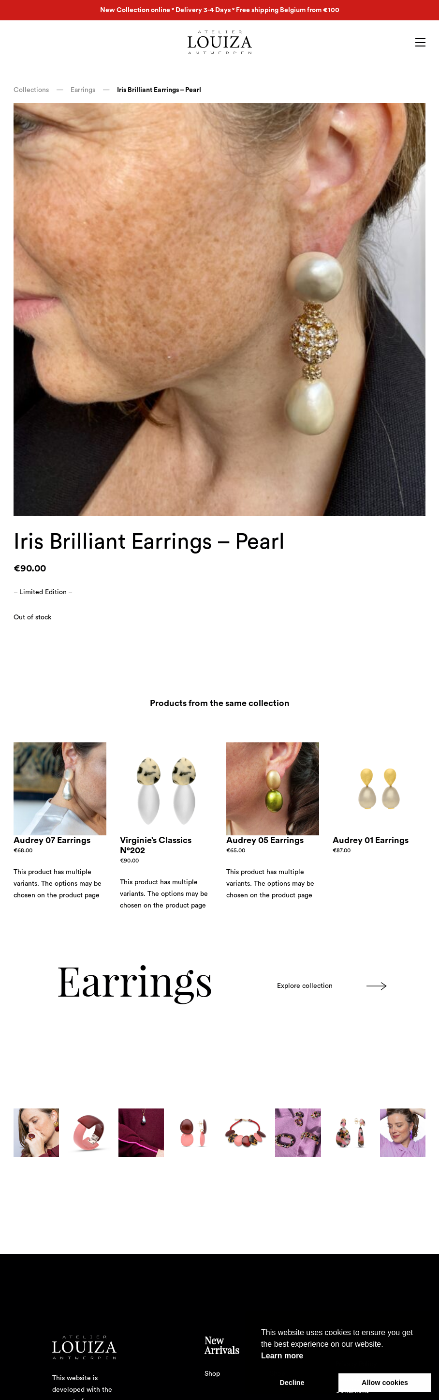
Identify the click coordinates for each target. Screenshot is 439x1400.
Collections (32, 90)
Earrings (84, 90)
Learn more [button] (282, 1356)
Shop (212, 1373)
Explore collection (332, 986)
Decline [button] (291, 1382)
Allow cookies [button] (385, 1382)
